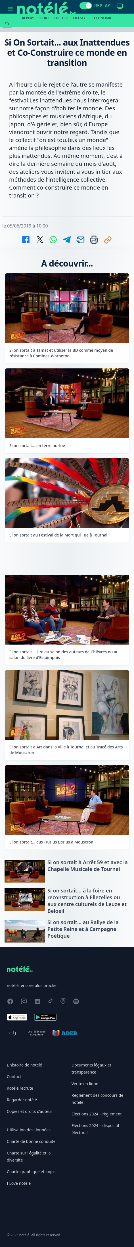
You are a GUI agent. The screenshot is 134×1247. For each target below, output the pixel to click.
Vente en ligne (85, 1083)
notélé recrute (20, 1088)
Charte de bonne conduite (31, 1141)
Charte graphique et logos (31, 1171)
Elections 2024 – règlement (97, 1114)
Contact (14, 1076)
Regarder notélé (22, 1099)
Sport (43, 18)
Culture (61, 18)
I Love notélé (19, 1183)
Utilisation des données (29, 1129)
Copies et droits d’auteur (29, 1111)
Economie (103, 18)
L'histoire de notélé (24, 1065)
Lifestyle (81, 18)
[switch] (85, 5)
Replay (28, 18)
